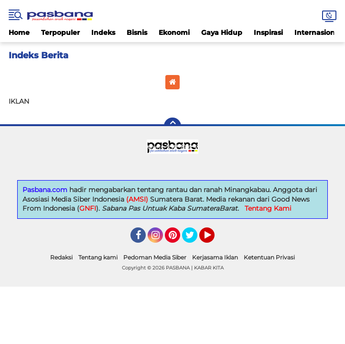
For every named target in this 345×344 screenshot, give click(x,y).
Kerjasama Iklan (215, 257)
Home (19, 32)
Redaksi (61, 257)
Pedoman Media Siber (154, 257)
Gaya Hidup (221, 32)
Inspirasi (268, 32)
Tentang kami (98, 257)
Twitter (194, 239)
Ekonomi (174, 32)
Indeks (103, 32)
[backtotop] (172, 126)
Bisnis (137, 32)
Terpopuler (60, 32)
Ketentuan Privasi (269, 257)
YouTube (213, 239)
